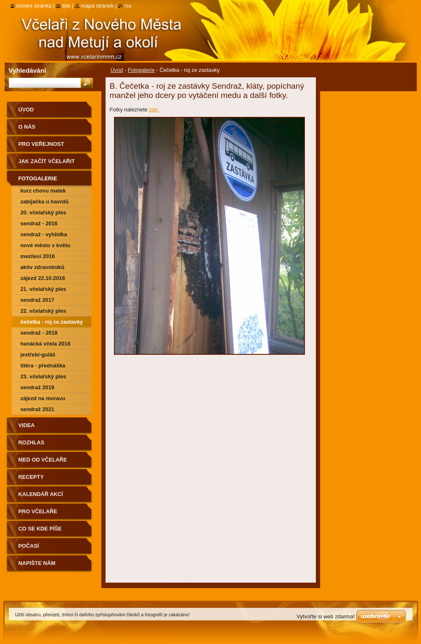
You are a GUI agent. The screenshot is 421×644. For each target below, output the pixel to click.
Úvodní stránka (34, 6)
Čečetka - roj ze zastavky (52, 322)
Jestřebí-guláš (38, 354)
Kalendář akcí (41, 494)
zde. (154, 109)
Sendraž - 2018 (39, 333)
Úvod (117, 70)
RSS (128, 6)
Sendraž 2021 (37, 409)
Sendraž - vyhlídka (44, 234)
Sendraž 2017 (37, 300)
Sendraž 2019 (37, 387)
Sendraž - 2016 (39, 223)
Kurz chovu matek (43, 190)
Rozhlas (32, 442)
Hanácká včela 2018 (46, 343)
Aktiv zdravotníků (43, 267)
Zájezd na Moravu (43, 398)
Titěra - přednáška (43, 365)
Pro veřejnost (41, 144)
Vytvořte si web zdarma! (326, 616)
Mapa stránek (97, 6)
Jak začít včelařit (47, 161)
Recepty (31, 477)
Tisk (66, 6)
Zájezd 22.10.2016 (43, 278)
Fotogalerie (141, 70)
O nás (27, 127)
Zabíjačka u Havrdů (45, 201)
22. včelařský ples (43, 311)
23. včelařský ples (43, 376)
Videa (27, 425)
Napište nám (37, 563)
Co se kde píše (40, 528)
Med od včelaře (43, 460)
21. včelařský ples (43, 289)
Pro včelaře (38, 511)
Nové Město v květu (46, 245)
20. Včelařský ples (43, 212)
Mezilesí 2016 (38, 256)
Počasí (29, 546)
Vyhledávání (27, 70)
